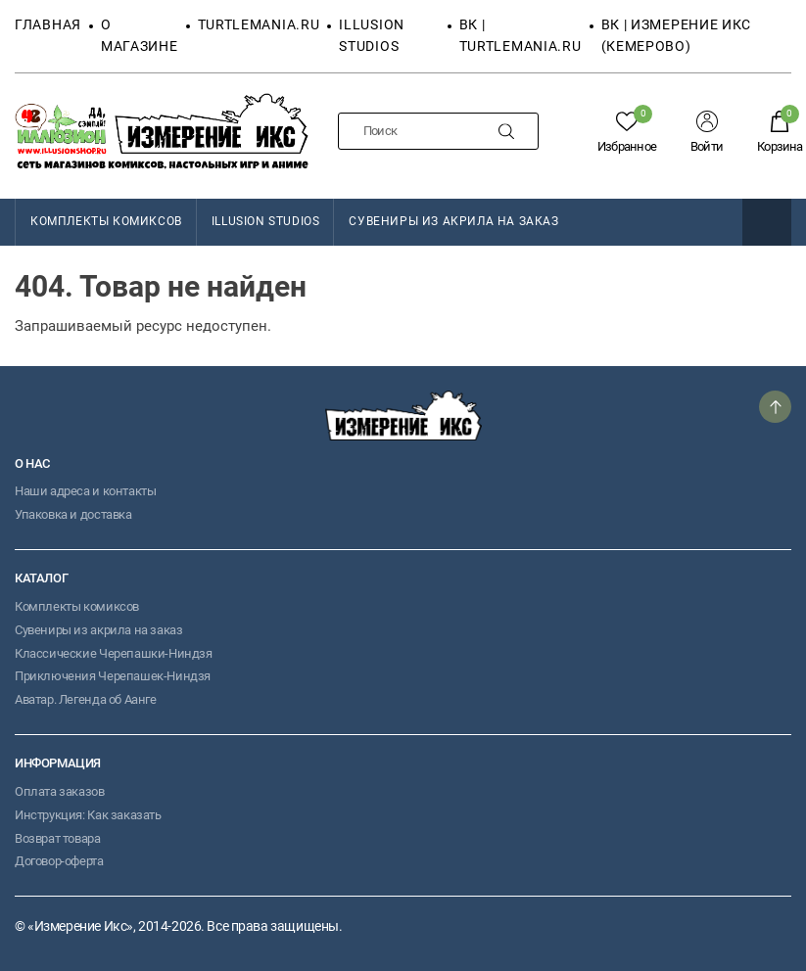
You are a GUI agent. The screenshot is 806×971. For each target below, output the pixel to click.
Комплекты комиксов (77, 606)
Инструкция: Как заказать (88, 815)
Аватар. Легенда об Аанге (86, 699)
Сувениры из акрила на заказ (453, 221)
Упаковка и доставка (73, 514)
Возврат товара (58, 838)
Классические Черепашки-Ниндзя (114, 653)
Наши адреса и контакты (85, 491)
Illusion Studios (266, 221)
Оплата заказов (60, 791)
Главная (48, 24)
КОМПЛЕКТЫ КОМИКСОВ (106, 221)
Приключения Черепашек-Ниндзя (113, 676)
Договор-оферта (59, 861)
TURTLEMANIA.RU (259, 24)
